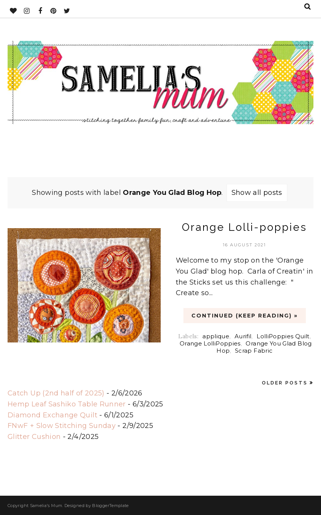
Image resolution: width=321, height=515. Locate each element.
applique (215, 336)
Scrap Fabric (253, 350)
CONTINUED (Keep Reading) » (244, 315)
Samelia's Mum (46, 505)
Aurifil (243, 336)
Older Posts (285, 383)
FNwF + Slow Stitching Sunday (62, 426)
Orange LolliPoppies (210, 343)
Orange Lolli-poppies (244, 227)
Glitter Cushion (34, 437)
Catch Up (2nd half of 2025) (56, 393)
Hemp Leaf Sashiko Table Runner (67, 404)
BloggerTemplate (110, 505)
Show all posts (257, 192)
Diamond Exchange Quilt (52, 415)
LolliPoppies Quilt (283, 336)
